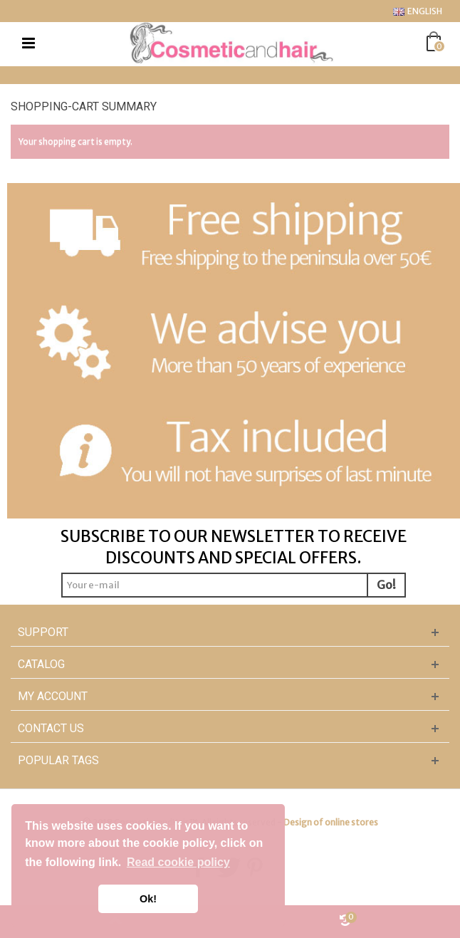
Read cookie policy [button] (178, 862)
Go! (386, 585)
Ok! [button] (148, 899)
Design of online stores (330, 822)
